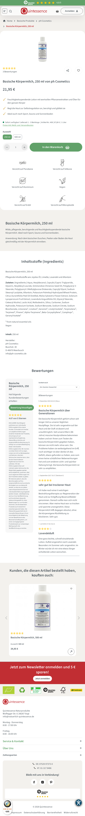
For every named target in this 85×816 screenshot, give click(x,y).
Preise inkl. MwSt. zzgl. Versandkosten (18, 125)
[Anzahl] (16, 147)
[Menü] (5, 11)
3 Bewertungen (10, 71)
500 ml (17, 136)
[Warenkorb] (57, 11)
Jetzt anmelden (42, 678)
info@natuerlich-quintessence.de (18, 716)
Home (9, 20)
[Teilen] (67, 69)
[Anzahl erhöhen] (24, 147)
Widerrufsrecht (71, 812)
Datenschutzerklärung (34, 812)
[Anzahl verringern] (7, 147)
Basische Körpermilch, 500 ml (26, 637)
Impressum (16, 812)
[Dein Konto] (71, 11)
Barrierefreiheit (54, 812)
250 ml (7, 136)
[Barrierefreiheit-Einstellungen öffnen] (78, 802)
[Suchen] (10, 11)
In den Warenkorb (56, 147)
